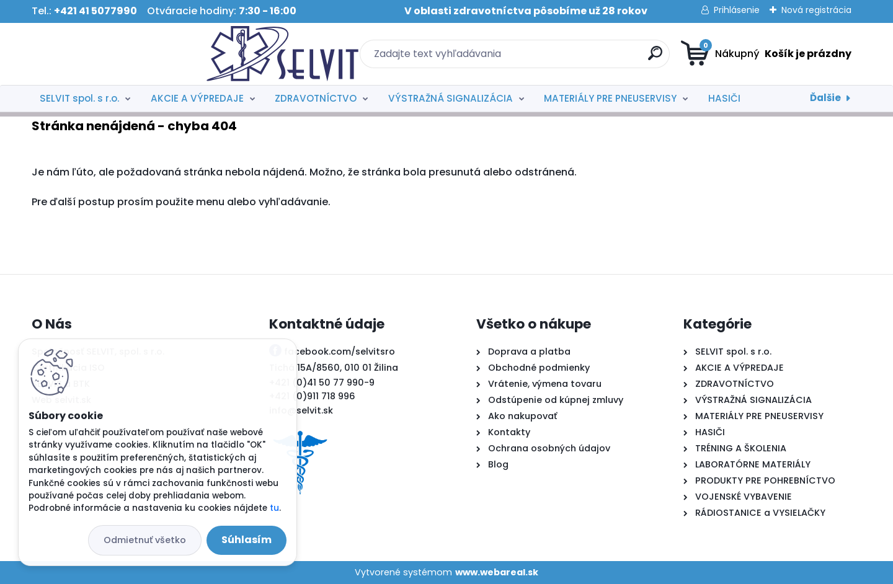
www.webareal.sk (496, 572)
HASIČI (724, 98)
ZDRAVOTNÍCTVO (316, 98)
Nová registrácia (816, 10)
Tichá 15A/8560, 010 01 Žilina (333, 367)
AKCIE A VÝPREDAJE (197, 98)
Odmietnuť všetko (145, 540)
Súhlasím (246, 540)
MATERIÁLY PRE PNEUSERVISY (610, 98)
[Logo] (108, 54)
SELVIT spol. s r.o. (79, 98)
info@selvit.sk (301, 410)
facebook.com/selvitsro (339, 351)
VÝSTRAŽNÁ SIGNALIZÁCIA (450, 98)
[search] (568, 58)
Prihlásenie (737, 10)
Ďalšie (825, 97)
